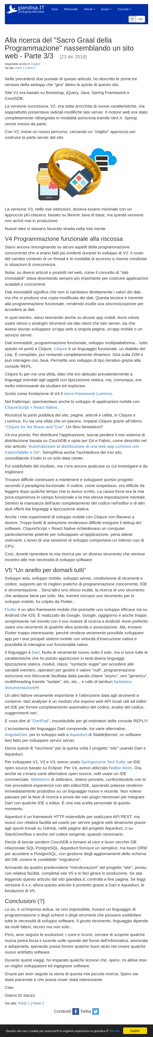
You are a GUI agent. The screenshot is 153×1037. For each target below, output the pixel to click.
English (35, 64)
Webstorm (40, 779)
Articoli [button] (89, 9)
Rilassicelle (71, 9)
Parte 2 (30, 68)
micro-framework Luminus (88, 393)
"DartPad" (40, 720)
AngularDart (16, 734)
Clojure (60, 348)
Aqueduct (78, 734)
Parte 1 (19, 68)
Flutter (11, 609)
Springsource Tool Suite (103, 762)
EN (140, 19)
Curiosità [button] (124, 9)
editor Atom (121, 767)
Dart (36, 652)
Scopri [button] (106, 9)
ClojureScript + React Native (31, 407)
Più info (114, 1031)
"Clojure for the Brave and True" (34, 426)
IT (132, 19)
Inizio (54, 9)
